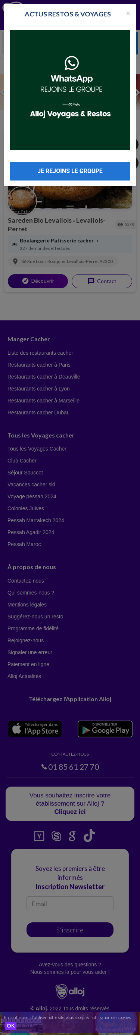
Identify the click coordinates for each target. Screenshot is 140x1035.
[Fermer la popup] (128, 13)
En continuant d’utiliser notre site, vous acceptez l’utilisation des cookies (67, 1017)
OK (11, 1026)
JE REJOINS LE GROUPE (70, 171)
